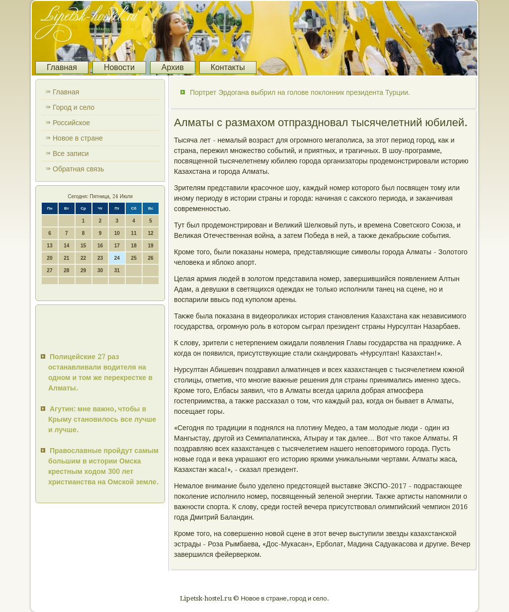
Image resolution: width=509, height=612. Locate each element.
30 (100, 270)
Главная (62, 67)
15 (83, 245)
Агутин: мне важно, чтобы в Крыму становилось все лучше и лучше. (102, 419)
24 (117, 258)
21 (66, 258)
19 (150, 245)
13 (49, 245)
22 (83, 258)
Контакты (228, 67)
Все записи (71, 153)
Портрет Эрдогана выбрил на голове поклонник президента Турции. (300, 92)
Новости (119, 67)
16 (100, 245)
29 (83, 270)
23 (100, 258)
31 (117, 270)
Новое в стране (78, 138)
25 (134, 258)
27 (49, 270)
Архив (173, 67)
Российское (71, 123)
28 (66, 270)
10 (117, 233)
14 (66, 245)
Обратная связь (78, 169)
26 (150, 258)
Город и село (73, 107)
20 (49, 258)
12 (150, 233)
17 (117, 245)
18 (134, 245)
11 (134, 233)
